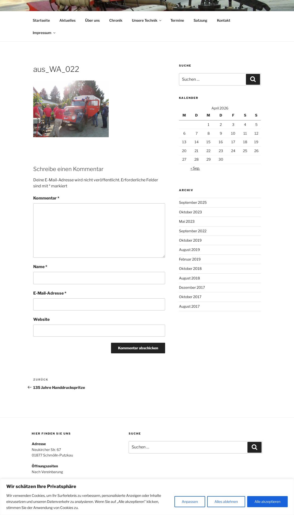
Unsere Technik (147, 20)
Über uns (92, 20)
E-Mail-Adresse (49, 293)
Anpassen (190, 501)
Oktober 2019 (190, 240)
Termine (177, 20)
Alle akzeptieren (267, 501)
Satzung (200, 20)
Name (40, 266)
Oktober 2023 (190, 212)
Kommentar (46, 198)
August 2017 (189, 306)
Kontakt (223, 20)
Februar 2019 (190, 259)
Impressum (44, 33)
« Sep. (195, 168)
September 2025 (193, 202)
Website (41, 319)
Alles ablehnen (226, 501)
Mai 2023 (187, 221)
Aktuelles (67, 20)
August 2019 (189, 249)
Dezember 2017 (192, 287)
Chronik (115, 20)
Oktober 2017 (190, 297)
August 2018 (189, 278)
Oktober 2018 (190, 268)
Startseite (41, 20)
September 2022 (192, 231)
